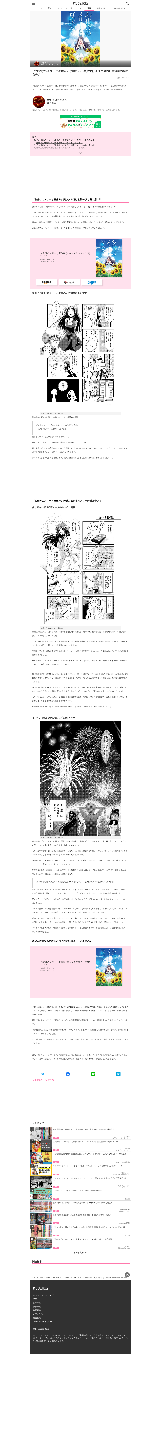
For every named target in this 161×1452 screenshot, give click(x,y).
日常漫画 (55, 1278)
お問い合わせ (39, 1314)
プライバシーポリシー (42, 1321)
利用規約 (37, 1310)
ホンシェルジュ (37, 1278)
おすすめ (37, 1303)
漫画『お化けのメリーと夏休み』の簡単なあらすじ (59, 142)
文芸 (79, 8)
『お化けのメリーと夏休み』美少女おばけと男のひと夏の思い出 (65, 140)
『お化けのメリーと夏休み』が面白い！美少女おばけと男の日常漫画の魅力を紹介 (94, 1278)
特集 (35, 1299)
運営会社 (37, 1318)
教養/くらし (101, 8)
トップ (39, 8)
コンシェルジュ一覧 (64, 8)
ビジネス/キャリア (118, 8)
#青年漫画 (37, 1080)
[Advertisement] (80, 481)
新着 (49, 8)
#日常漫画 (49, 1080)
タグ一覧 (37, 1306)
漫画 (89, 8)
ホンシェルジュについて (43, 1295)
